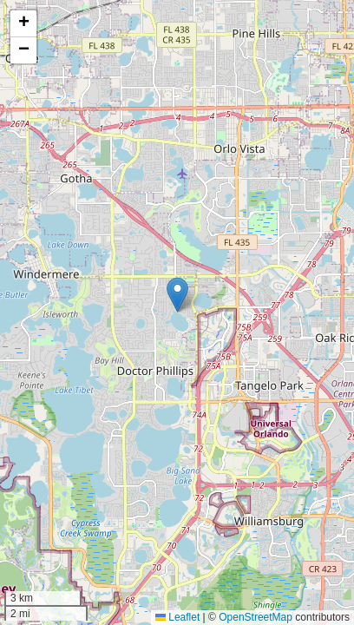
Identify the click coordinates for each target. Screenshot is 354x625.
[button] (177, 294)
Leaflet (177, 617)
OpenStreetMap (255, 617)
